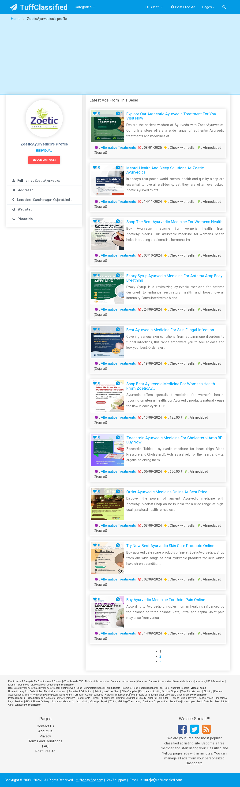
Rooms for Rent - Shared (134, 688)
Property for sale (30, 688)
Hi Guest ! (154, 7)
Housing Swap (67, 688)
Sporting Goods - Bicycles (166, 691)
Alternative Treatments (118, 147)
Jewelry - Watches (33, 694)
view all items (66, 684)
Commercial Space (94, 688)
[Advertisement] (120, 58)
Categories (85, 7)
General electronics (183, 681)
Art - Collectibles (33, 691)
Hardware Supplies (115, 694)
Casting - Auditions (126, 698)
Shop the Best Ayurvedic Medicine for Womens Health (174, 221)
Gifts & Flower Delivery (37, 701)
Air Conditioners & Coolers (48, 681)
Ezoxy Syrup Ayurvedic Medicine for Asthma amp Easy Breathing (174, 278)
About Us (45, 731)
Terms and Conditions (45, 741)
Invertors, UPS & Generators (210, 681)
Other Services (16, 705)
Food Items (145, 691)
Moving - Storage (90, 701)
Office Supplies (129, 691)
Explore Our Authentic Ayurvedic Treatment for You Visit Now (171, 116)
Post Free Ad (183, 7)
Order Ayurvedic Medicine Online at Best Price (166, 492)
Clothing (208, 691)
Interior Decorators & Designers (173, 694)
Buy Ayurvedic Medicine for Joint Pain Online (165, 599)
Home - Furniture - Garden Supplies (84, 694)
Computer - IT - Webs (168, 698)
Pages (208, 7)
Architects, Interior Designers (59, 698)
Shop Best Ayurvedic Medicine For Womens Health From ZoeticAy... (170, 386)
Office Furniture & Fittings (141, 694)
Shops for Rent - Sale (158, 688)
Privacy (45, 736)
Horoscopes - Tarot (192, 701)
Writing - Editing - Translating (125, 701)
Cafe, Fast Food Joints (215, 701)
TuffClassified (39, 7)
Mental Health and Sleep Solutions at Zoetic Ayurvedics (165, 170)
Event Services (205, 698)
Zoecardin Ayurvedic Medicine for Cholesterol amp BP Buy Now (174, 440)
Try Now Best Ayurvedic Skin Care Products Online (170, 545)
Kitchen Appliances (18, 684)
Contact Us (45, 726)
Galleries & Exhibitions (80, 691)
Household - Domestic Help (65, 701)
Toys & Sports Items (191, 691)
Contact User (44, 159)
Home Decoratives (54, 694)
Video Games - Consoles (44, 684)
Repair (104, 701)
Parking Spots (112, 688)
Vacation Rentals (180, 688)
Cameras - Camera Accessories (154, 681)
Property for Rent (49, 688)
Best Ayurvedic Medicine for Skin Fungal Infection (170, 329)
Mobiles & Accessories (97, 681)
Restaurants (83, 698)
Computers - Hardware (123, 681)
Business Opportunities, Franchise (162, 701)
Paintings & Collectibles (107, 691)
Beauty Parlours (147, 698)
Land (79, 688)
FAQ (45, 746)
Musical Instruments (55, 691)
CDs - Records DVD (73, 681)
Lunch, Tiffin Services (103, 698)
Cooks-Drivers (188, 698)
